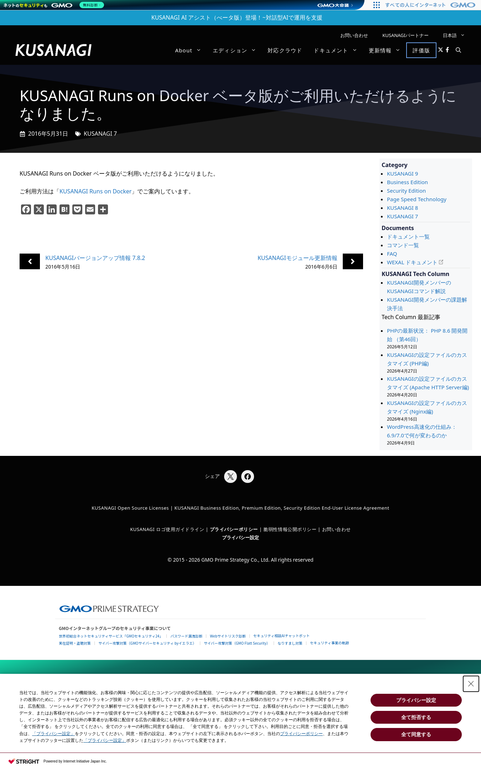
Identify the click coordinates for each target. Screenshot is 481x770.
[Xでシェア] (230, 476)
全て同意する (416, 734)
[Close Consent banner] (471, 684)
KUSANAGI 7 (100, 133)
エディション (237, 50)
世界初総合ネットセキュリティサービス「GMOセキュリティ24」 (111, 636)
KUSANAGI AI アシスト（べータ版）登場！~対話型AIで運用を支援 (237, 17)
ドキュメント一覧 (408, 236)
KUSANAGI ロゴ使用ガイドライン (167, 529)
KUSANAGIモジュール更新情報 (297, 258)
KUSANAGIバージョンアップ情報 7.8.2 (95, 258)
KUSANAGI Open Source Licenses (130, 508)
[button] (458, 50)
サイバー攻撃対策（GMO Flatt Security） (237, 643)
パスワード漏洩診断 (186, 636)
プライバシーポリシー (301, 733)
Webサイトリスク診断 (228, 636)
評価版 (421, 50)
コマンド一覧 (403, 245)
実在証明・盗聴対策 (75, 643)
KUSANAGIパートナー (405, 35)
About (191, 50)
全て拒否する (416, 717)
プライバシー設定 (240, 537)
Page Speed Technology (416, 199)
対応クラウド (285, 50)
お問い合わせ (354, 35)
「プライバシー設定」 (53, 733)
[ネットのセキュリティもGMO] (55, 5)
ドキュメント (338, 50)
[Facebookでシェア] (247, 476)
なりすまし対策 (290, 643)
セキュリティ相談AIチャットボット (281, 635)
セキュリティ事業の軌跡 (329, 642)
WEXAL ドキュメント (412, 262)
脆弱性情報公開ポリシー (289, 529)
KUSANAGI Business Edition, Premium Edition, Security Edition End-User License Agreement (282, 508)
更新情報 (388, 50)
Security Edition (406, 190)
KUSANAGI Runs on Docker (95, 191)
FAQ (392, 253)
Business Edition (407, 182)
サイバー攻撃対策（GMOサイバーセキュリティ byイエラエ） (147, 643)
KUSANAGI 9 (402, 173)
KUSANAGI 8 (402, 207)
